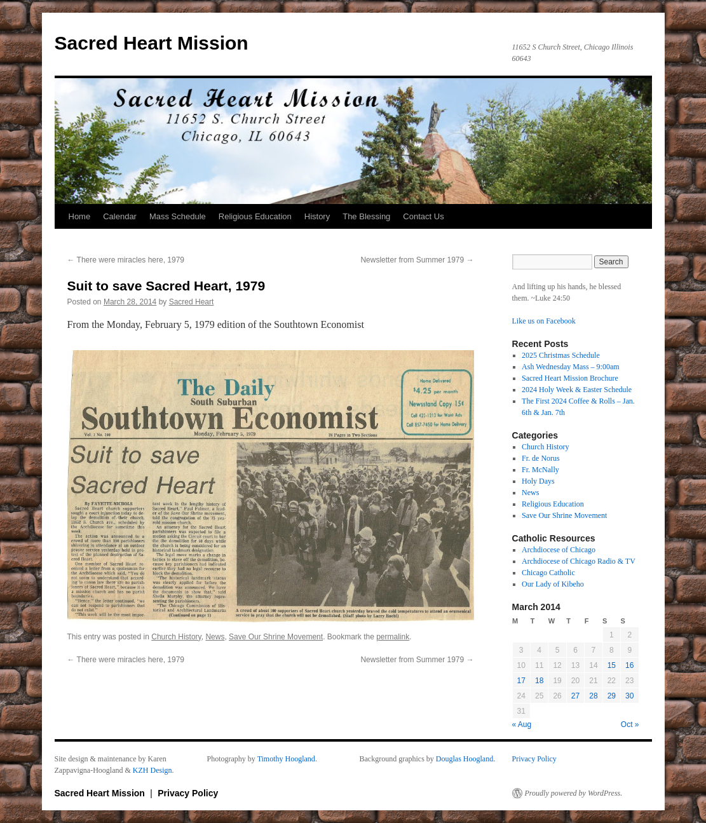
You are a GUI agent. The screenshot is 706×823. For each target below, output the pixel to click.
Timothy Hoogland (286, 758)
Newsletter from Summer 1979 (416, 259)
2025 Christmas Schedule (561, 355)
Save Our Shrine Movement (276, 636)
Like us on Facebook (544, 320)
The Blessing (366, 216)
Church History (176, 636)
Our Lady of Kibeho (553, 584)
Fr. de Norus (541, 458)
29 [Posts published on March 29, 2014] (612, 695)
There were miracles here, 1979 (126, 259)
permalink (392, 636)
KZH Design (152, 770)
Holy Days (538, 481)
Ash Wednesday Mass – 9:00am (570, 366)
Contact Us (423, 216)
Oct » (630, 724)
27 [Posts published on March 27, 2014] (575, 695)
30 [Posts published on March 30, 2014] (629, 695)
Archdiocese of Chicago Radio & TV (578, 561)
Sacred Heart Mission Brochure (570, 378)
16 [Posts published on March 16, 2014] (629, 665)
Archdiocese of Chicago (558, 549)
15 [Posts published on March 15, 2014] (612, 665)
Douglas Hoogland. (465, 758)
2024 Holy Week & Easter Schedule (577, 389)
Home (80, 216)
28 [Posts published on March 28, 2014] (593, 695)
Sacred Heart (191, 301)
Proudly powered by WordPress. (574, 793)
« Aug (522, 724)
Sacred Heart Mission (151, 42)
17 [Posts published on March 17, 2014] (521, 680)
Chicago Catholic (548, 572)
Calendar (120, 216)
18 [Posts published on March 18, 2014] (539, 680)
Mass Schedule (177, 216)
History (317, 216)
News (214, 636)
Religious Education (255, 216)
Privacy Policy (534, 758)
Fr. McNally (540, 469)
